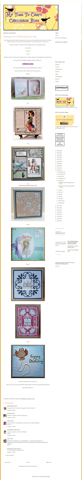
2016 (58, 170)
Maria (56, 74)
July (59, 190)
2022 (58, 157)
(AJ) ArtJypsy (11, 406)
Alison (27, 224)
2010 (58, 216)
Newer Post (7, 462)
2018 (58, 165)
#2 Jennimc (28, 48)
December (61, 172)
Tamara (57, 66)
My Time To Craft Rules (61, 37)
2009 (58, 218)
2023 (58, 155)
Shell (28, 341)
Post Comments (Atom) (31, 466)
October (60, 176)
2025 (58, 150)
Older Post (48, 462)
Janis (8, 438)
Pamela (57, 71)
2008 (58, 220)
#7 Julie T (28, 51)
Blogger (48, 476)
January (60, 203)
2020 (58, 161)
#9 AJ (28, 54)
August (60, 180)
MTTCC (57, 266)
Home (28, 462)
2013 (58, 210)
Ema (28, 103)
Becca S (57, 79)
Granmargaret (58, 76)
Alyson (57, 81)
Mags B (28, 264)
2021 (58, 159)
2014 (58, 207)
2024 (58, 153)
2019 (58, 163)
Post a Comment (10, 455)
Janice (9, 420)
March (60, 198)
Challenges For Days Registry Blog (73, 246)
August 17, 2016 (11, 426)
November (61, 174)
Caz (28, 184)
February (60, 200)
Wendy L (57, 64)
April (59, 196)
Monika (28, 74)
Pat (28, 143)
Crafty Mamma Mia (12, 429)
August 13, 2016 (11, 410)
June (59, 192)
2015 (58, 205)
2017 (58, 168)
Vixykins (9, 413)
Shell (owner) (58, 69)
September (61, 178)
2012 (58, 212)
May (59, 194)
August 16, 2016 (11, 417)
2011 (58, 214)
